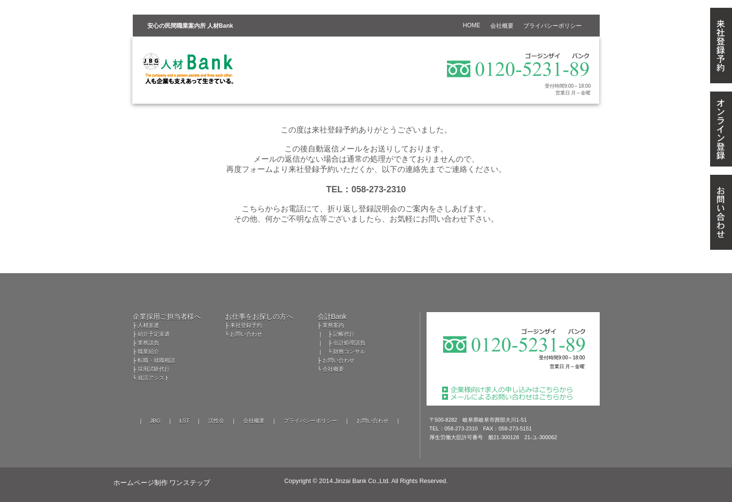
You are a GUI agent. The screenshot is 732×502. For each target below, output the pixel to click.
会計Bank (332, 316)
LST (184, 421)
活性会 (216, 421)
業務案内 (333, 325)
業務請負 (148, 343)
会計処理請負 (349, 343)
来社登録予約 (246, 325)
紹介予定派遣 (154, 334)
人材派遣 (148, 325)
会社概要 (333, 369)
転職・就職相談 (156, 360)
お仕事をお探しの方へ (259, 316)
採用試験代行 (154, 369)
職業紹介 (148, 351)
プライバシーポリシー (310, 421)
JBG (155, 421)
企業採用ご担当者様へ (167, 316)
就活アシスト (154, 378)
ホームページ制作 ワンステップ (162, 482)
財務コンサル (349, 351)
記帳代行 (344, 334)
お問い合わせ (246, 334)
